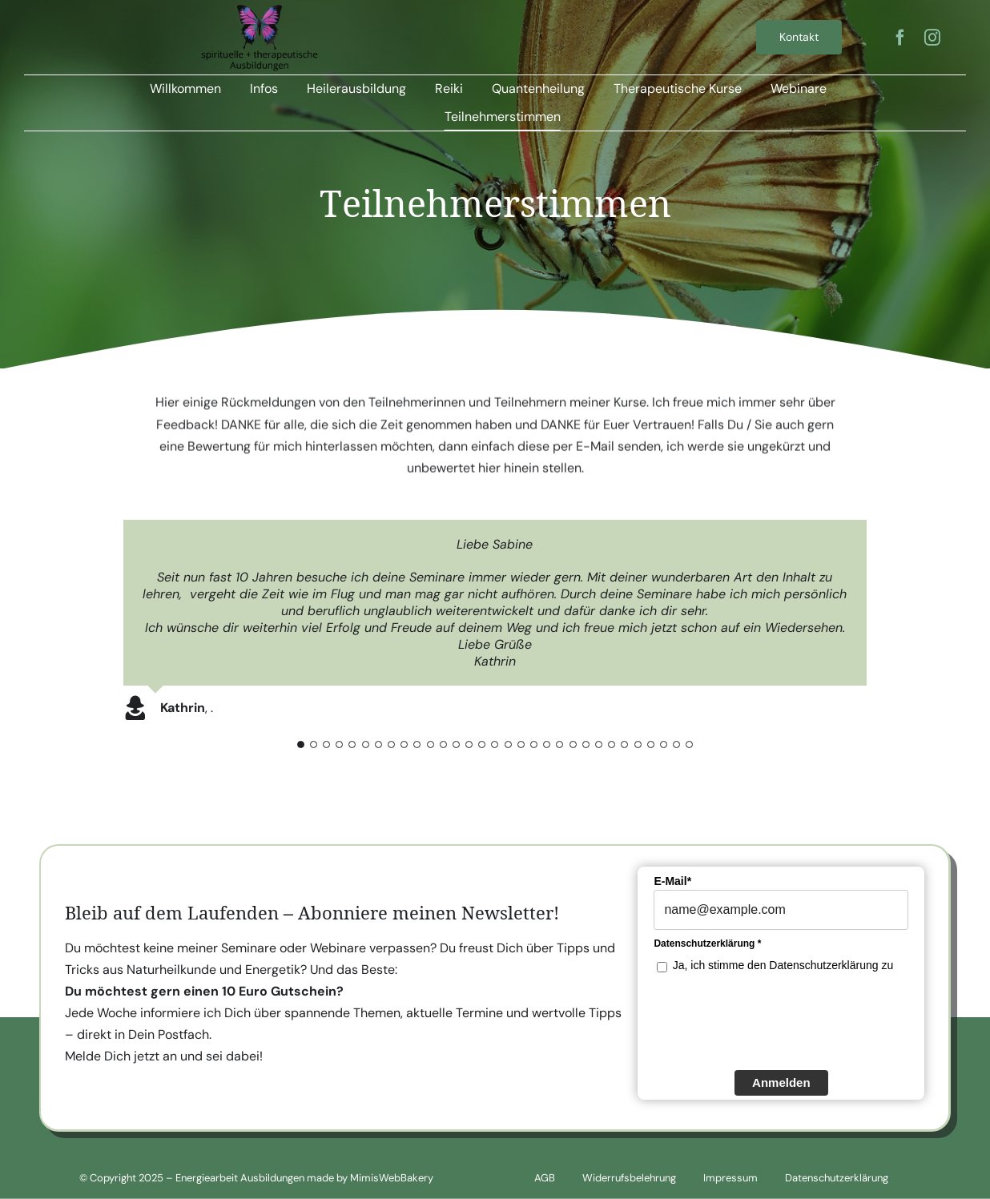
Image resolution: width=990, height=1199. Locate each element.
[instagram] (932, 38)
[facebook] (900, 38)
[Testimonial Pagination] (300, 744)
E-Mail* (672, 883)
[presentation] (775, 1022)
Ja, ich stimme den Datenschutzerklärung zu (783, 967)
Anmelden (781, 1084)
